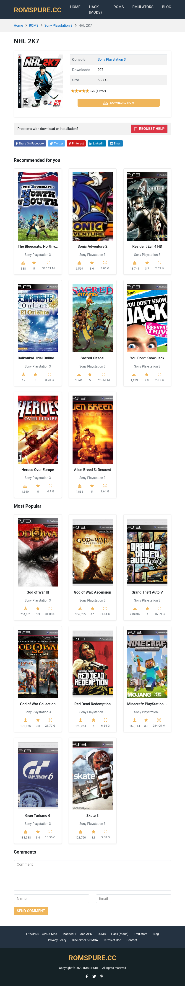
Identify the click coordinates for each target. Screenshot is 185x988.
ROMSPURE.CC (39, 11)
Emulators (152, 8)
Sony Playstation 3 (58, 28)
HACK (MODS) (103, 11)
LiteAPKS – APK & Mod (41, 936)
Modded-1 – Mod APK (77, 936)
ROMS (125, 8)
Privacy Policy (57, 942)
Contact (132, 942)
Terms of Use (112, 942)
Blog (178, 8)
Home (80, 8)
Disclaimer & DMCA (85, 942)
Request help (149, 131)
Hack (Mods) (119, 936)
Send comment (31, 913)
